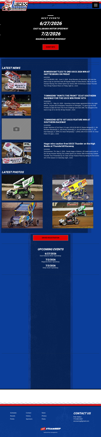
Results (12, 416)
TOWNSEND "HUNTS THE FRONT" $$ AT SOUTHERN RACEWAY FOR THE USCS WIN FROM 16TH (70, 96)
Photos (44, 416)
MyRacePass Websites (50, 429)
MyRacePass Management (50, 432)
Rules (44, 419)
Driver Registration (50, 238)
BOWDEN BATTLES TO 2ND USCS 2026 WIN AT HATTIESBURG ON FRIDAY (67, 72)
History (28, 416)
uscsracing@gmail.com (81, 421)
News (44, 413)
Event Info (50, 47)
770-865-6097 (78, 419)
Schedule (13, 413)
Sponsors (29, 419)
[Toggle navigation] (95, 5)
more (76, 86)
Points (12, 419)
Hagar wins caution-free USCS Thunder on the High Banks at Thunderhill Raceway (69, 144)
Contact (28, 413)
